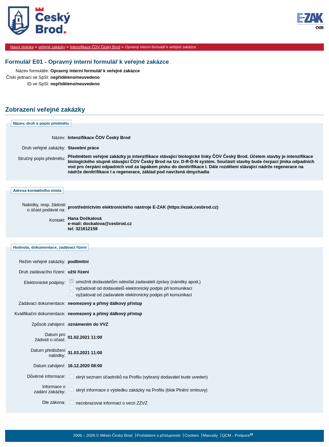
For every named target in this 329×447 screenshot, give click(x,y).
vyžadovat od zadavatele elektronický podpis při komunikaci (130, 294)
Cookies (191, 435)
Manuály (210, 435)
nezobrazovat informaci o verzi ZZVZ (108, 403)
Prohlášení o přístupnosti (158, 435)
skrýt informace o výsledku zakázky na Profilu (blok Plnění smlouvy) (138, 390)
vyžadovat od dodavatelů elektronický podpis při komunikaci (130, 288)
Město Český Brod (60, 19)
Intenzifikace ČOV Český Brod (95, 47)
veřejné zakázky (51, 47)
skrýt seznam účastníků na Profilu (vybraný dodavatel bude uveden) (138, 377)
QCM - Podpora (236, 435)
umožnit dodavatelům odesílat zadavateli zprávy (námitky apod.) (135, 281)
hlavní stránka (22, 47)
